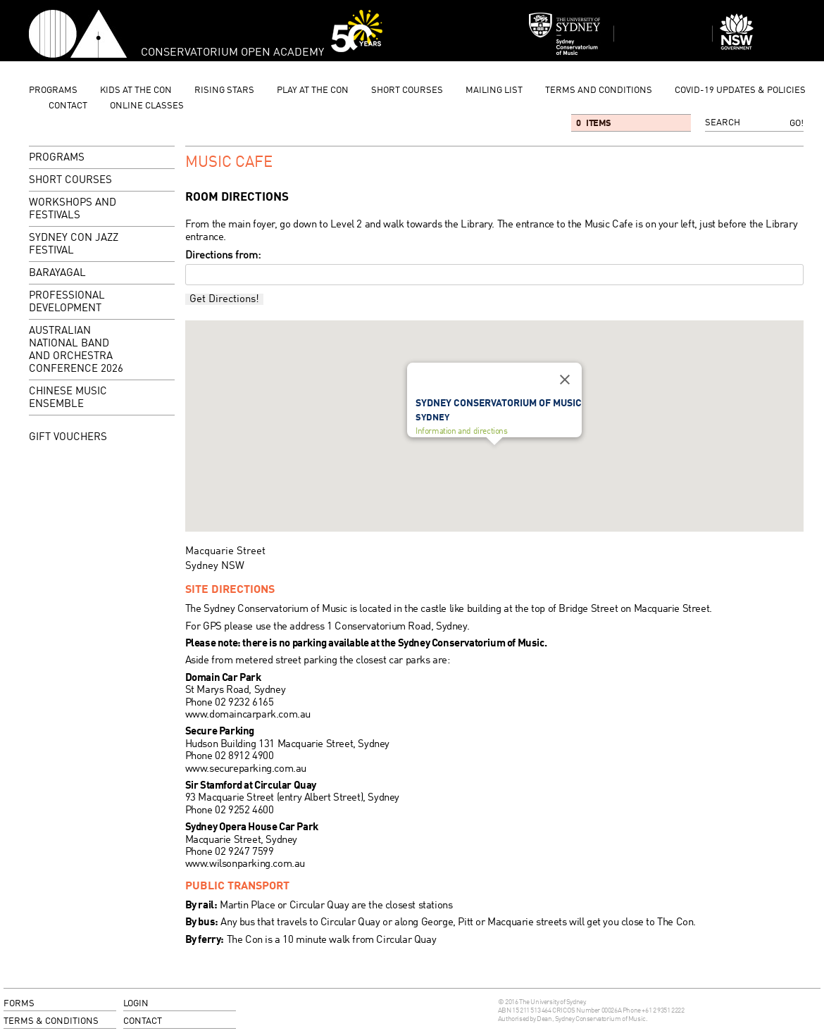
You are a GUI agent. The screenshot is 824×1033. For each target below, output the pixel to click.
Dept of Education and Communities (761, 34)
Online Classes (147, 106)
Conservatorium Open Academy (78, 34)
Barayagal (57, 273)
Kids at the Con (136, 90)
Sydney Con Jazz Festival (73, 244)
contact (68, 106)
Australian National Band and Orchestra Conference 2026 (76, 350)
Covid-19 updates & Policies (740, 90)
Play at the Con (313, 90)
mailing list (494, 90)
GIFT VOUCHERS (68, 437)
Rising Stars (224, 90)
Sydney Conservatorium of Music (565, 34)
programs (53, 90)
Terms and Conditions (598, 90)
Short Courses (407, 90)
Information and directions (462, 431)
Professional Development (67, 302)
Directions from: (223, 256)
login (136, 1003)
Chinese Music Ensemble (68, 398)
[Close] (565, 379)
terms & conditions (51, 1021)
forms (19, 1003)
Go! (796, 123)
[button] (494, 458)
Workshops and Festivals (101, 210)
